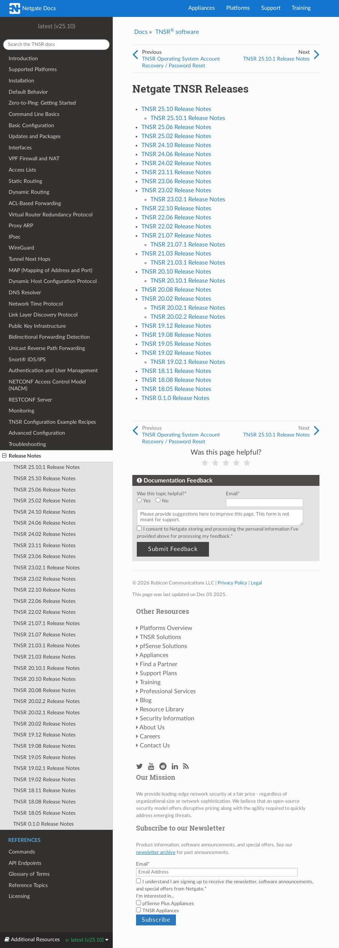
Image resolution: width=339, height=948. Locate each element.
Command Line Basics (34, 114)
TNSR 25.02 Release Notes (44, 501)
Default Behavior (28, 92)
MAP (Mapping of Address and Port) (50, 270)
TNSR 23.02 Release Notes (44, 579)
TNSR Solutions (160, 637)
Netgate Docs (32, 8)
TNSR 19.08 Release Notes (44, 746)
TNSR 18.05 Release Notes (44, 813)
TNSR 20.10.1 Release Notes (46, 668)
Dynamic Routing (29, 192)
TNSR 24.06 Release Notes (44, 523)
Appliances (201, 8)
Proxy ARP (21, 225)
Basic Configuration (31, 125)
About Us (152, 727)
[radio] (146, 501)
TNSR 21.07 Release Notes (44, 635)
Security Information (167, 718)
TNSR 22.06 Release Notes (44, 601)
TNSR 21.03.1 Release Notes (46, 645)
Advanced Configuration (37, 433)
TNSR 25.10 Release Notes (44, 478)
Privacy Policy (232, 583)
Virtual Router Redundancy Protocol (50, 215)
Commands (22, 852)
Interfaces (20, 148)
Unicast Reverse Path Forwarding (47, 348)
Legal (256, 583)
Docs (141, 32)
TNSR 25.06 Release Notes (44, 490)
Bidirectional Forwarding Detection (49, 337)
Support (270, 8)
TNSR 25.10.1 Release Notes (46, 467)
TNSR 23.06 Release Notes (44, 556)
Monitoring (21, 411)
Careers (150, 736)
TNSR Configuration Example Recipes (52, 422)
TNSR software (177, 32)
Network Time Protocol (36, 304)
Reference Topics (28, 885)
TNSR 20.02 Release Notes (44, 724)
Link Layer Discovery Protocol (43, 315)
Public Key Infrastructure (37, 326)
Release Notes (21, 456)
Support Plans (158, 673)
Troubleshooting (27, 444)
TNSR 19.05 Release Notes (44, 757)
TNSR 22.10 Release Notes (44, 590)
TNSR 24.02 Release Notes (44, 534)
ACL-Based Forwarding (35, 203)
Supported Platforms (33, 69)
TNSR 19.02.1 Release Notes (46, 768)
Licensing (19, 896)
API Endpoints (25, 863)
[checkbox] (180, 501)
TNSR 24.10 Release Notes (44, 512)
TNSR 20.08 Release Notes (44, 690)
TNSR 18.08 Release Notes (44, 802)
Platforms (238, 8)
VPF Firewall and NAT (34, 158)
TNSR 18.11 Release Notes (44, 790)
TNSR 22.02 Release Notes (44, 612)
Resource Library (162, 709)
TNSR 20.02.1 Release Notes (46, 712)
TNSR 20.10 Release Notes (44, 679)
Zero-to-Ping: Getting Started (42, 103)
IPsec (15, 237)
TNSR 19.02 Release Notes (44, 779)
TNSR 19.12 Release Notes (44, 735)
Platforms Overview (166, 628)
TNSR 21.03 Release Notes (44, 657)
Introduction (23, 58)
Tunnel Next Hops (29, 259)
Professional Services (168, 691)
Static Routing (25, 181)
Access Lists (22, 170)
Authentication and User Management (53, 370)
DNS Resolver (25, 292)
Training (301, 8)
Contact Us (155, 746)
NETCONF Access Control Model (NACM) (47, 385)
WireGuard (21, 248)
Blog (145, 700)
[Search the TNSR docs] (56, 44)
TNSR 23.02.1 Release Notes (46, 568)
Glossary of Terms (29, 874)
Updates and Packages (35, 136)
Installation (21, 81)
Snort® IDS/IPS (27, 359)
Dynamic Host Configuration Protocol (53, 281)
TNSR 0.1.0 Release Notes (43, 824)
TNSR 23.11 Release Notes (44, 545)
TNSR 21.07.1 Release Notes (46, 623)
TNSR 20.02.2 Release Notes (46, 701)
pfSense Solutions (163, 646)
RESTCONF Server (30, 400)
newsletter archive (156, 852)
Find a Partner (158, 664)
